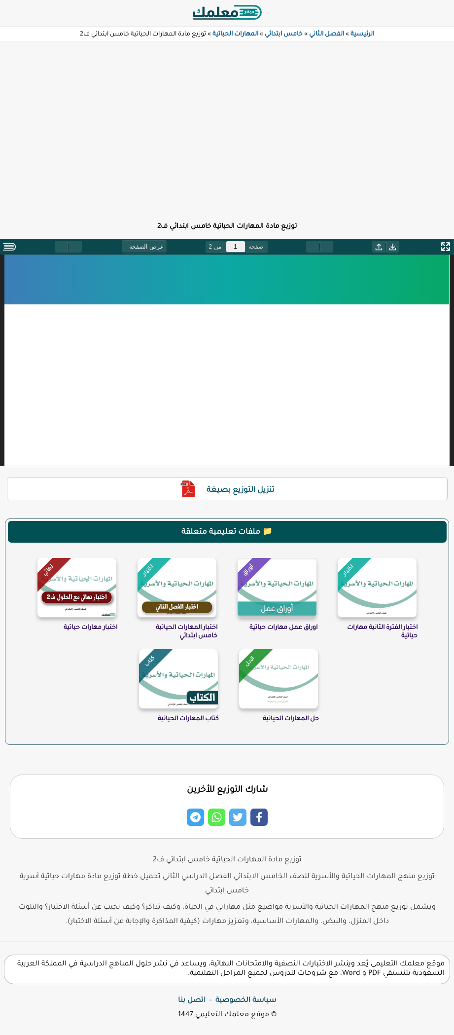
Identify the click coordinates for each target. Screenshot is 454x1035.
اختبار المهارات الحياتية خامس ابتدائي (186, 632)
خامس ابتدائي (284, 34)
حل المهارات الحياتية (291, 719)
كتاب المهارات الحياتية (188, 719)
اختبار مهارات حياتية (90, 628)
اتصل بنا (192, 1001)
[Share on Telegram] (195, 817)
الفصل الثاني (326, 34)
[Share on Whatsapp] (216, 817)
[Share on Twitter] (237, 817)
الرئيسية (362, 34)
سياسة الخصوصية (245, 1001)
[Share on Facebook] (259, 817)
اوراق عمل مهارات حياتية (283, 628)
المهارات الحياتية (235, 34)
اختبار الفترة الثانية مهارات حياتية (382, 632)
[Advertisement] (227, 126)
